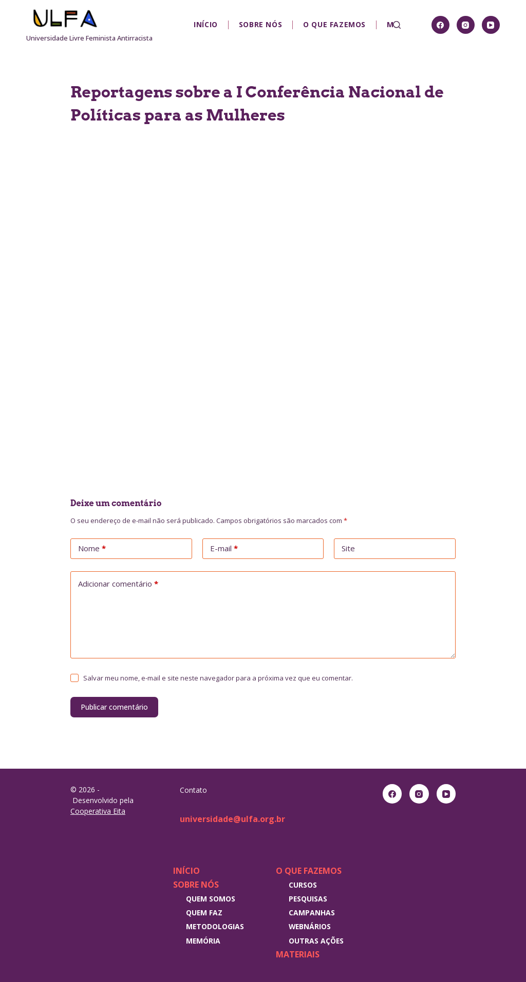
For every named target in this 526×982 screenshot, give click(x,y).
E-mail (224, 548)
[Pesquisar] (397, 25)
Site (348, 548)
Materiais (298, 954)
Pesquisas (308, 899)
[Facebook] (440, 25)
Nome (92, 548)
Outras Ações (316, 941)
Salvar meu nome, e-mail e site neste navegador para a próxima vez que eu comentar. (218, 678)
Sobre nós (260, 24)
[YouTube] (491, 25)
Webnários (310, 926)
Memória (203, 941)
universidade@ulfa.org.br (232, 819)
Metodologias (215, 926)
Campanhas (312, 912)
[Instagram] (466, 25)
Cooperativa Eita (97, 811)
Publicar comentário (114, 707)
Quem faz (204, 912)
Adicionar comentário (118, 584)
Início (206, 24)
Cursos (303, 885)
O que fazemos (334, 24)
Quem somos (210, 899)
